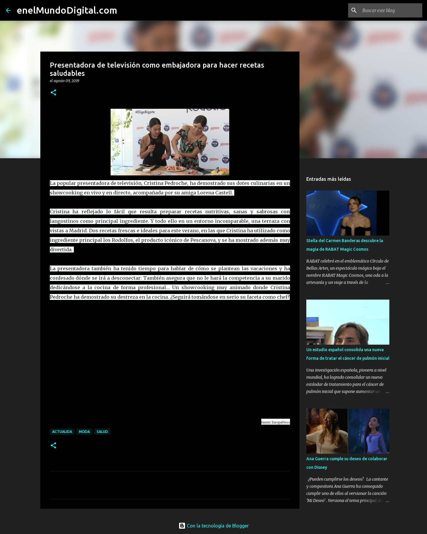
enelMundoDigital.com (67, 10)
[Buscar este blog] (391, 10)
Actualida (62, 432)
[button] (53, 93)
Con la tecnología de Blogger (214, 525)
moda (84, 432)
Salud (102, 432)
